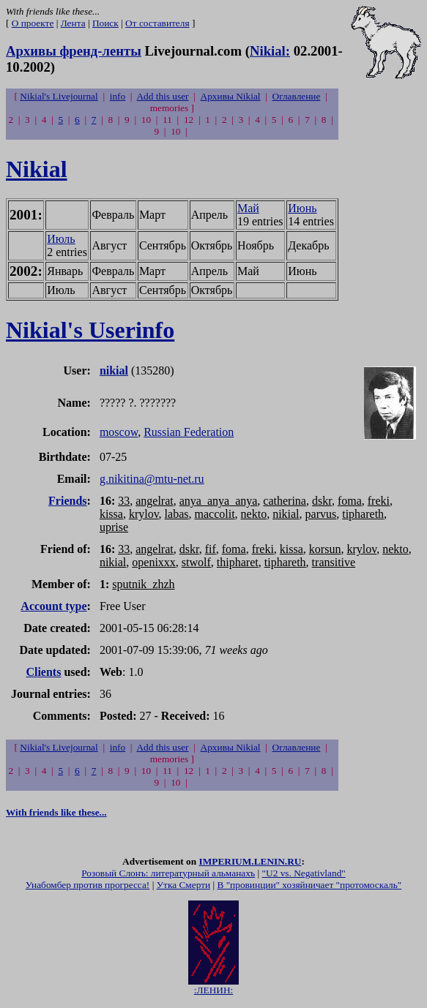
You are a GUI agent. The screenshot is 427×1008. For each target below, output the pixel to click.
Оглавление (296, 96)
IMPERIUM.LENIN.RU (249, 863)
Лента (73, 23)
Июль (61, 239)
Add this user (162, 96)
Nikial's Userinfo (90, 330)
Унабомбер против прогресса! (88, 886)
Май (248, 208)
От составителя (157, 23)
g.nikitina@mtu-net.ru (152, 479)
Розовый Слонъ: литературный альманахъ (168, 875)
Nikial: (270, 51)
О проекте (33, 23)
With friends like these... (56, 812)
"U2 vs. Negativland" (304, 875)
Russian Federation (189, 432)
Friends (67, 500)
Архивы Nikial (231, 96)
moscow (119, 432)
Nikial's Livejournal (58, 96)
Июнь (302, 208)
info (117, 96)
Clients (43, 672)
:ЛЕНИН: (213, 988)
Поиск (105, 23)
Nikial (36, 169)
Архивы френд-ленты (73, 51)
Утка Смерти (183, 886)
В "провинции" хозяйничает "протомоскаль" (309, 886)
